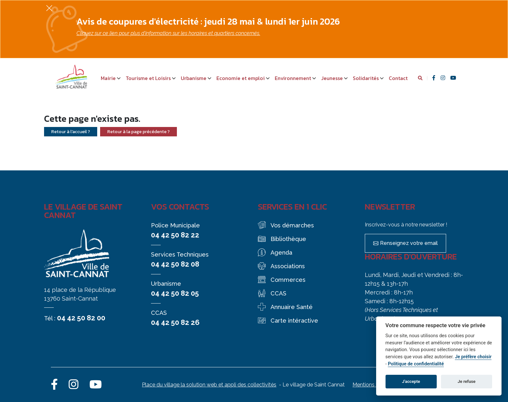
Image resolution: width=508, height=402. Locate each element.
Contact (398, 78)
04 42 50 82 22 (175, 235)
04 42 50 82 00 (81, 318)
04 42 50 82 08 (175, 264)
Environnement (293, 78)
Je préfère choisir (473, 357)
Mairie (108, 78)
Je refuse (467, 381)
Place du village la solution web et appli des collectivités (209, 385)
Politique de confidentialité (416, 364)
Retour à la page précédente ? (138, 131)
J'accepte (411, 381)
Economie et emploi (240, 78)
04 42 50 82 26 (175, 322)
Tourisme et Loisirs (148, 78)
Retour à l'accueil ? (70, 131)
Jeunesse (332, 78)
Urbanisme (193, 78)
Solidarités (366, 78)
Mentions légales (372, 385)
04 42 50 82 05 (175, 293)
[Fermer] (49, 8)
